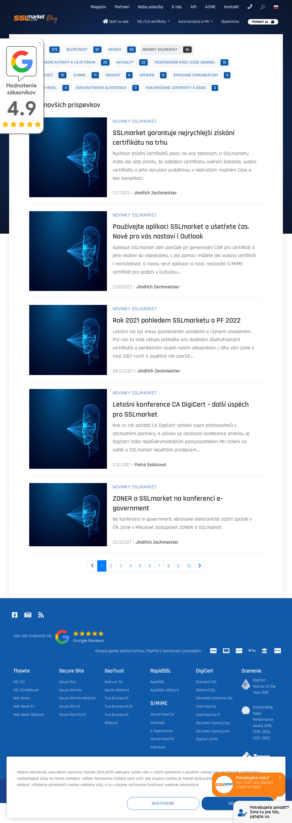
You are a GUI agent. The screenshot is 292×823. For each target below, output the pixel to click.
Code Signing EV (208, 714)
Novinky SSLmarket (167, 49)
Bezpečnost (84, 49)
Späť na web (116, 21)
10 (189, 566)
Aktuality (132, 62)
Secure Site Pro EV (72, 714)
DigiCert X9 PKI (207, 739)
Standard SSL (206, 682)
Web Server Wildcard (28, 714)
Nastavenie (169, 803)
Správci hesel (50, 88)
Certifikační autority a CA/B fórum (70, 62)
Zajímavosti (48, 75)
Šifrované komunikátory (201, 75)
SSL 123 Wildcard (25, 690)
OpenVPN (153, 75)
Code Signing (206, 706)
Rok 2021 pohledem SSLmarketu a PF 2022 (177, 320)
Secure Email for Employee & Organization (162, 722)
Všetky (45, 49)
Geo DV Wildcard (117, 690)
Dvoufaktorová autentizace (107, 88)
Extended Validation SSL (214, 698)
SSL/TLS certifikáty (152, 21)
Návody (122, 49)
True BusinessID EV (119, 706)
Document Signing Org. (213, 723)
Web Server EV (24, 706)
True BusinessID (116, 698)
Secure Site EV (69, 706)
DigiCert (119, 75)
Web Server (21, 698)
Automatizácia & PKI (194, 21)
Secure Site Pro (70, 690)
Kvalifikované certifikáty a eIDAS (182, 88)
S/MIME (86, 75)
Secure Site (67, 682)
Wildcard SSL (206, 690)
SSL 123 (19, 682)
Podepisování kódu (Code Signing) (191, 62)
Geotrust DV (114, 682)
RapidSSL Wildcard (164, 690)
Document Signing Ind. (213, 731)
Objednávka (230, 21)
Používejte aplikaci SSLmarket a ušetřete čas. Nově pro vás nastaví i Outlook (181, 231)
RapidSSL (157, 682)
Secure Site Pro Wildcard (77, 698)
